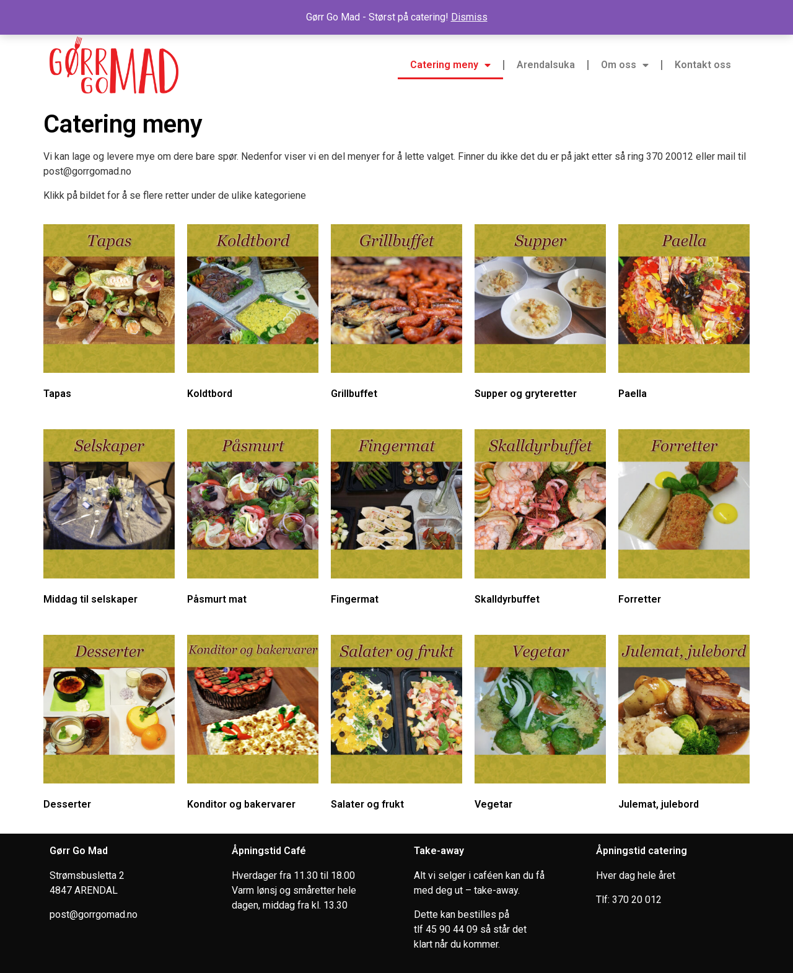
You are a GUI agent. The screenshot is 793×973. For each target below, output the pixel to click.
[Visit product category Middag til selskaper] (109, 519)
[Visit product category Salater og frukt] (396, 725)
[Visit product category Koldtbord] (252, 314)
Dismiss (469, 17)
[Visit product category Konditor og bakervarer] (252, 725)
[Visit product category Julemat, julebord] (684, 725)
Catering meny (450, 65)
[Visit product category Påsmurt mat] (252, 519)
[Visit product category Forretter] (684, 519)
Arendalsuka (546, 65)
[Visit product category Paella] (684, 314)
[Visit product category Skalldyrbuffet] (540, 519)
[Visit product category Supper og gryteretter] (540, 314)
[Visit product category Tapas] (109, 314)
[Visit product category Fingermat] (396, 519)
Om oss (625, 65)
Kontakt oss (703, 65)
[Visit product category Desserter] (109, 725)
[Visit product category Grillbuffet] (396, 314)
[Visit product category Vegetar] (540, 725)
